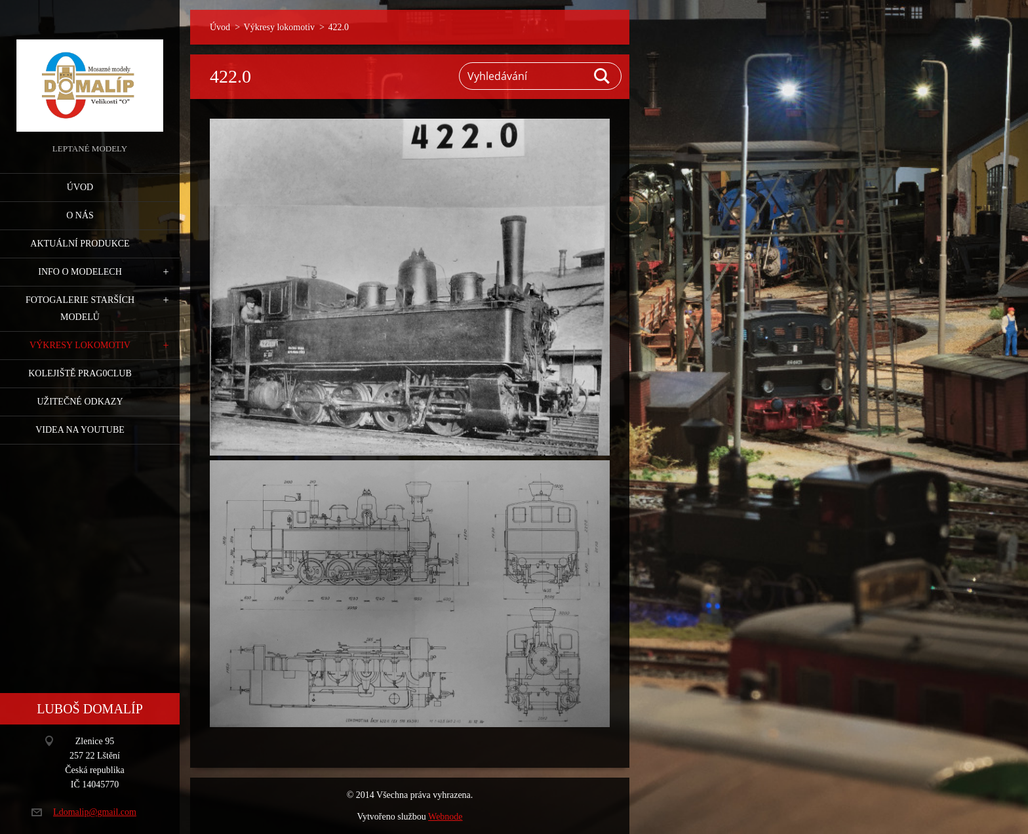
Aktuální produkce (79, 243)
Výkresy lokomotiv (80, 345)
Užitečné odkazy (80, 402)
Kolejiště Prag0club (80, 373)
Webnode (445, 817)
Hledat (602, 76)
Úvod (80, 187)
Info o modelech (80, 272)
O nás (80, 215)
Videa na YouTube (80, 430)
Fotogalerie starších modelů (80, 308)
